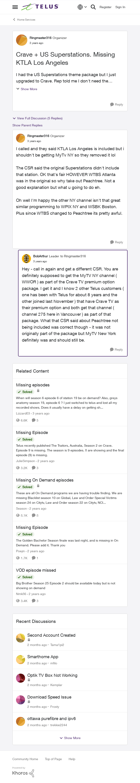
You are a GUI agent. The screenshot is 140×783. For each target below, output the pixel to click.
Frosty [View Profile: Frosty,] (54, 706)
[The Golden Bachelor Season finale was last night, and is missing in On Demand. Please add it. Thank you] (70, 542)
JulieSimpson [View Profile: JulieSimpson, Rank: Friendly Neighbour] (25, 461)
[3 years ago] (40, 413)
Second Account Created (51, 635)
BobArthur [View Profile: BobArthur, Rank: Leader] (40, 256)
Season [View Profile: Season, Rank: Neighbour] (21, 508)
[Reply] (116, 104)
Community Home (25, 759)
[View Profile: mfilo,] (20, 659)
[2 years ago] (45, 460)
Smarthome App (42, 656)
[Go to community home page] (40, 7)
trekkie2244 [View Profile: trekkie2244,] (58, 725)
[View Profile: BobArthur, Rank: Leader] (26, 258)
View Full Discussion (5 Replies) (37, 118)
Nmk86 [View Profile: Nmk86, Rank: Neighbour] (21, 594)
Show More (26, 89)
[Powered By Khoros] (70, 772)
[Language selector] (82, 7)
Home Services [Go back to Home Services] (23, 19)
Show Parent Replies (27, 125)
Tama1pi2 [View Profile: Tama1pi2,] (57, 644)
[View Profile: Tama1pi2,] (20, 638)
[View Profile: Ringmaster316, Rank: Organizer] (21, 40)
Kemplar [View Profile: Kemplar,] (56, 685)
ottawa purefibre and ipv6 (51, 718)
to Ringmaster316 (73, 256)
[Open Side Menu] (15, 7)
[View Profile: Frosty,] (20, 699)
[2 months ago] (37, 644)
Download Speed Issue (49, 696)
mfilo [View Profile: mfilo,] (53, 663)
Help (72, 759)
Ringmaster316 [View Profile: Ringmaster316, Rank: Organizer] (40, 38)
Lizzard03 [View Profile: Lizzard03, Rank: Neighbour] (23, 413)
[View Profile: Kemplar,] (20, 678)
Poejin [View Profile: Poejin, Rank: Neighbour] (20, 551)
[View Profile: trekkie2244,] (20, 721)
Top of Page (53, 759)
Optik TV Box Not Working (52, 675)
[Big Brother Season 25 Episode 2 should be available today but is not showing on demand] (70, 585)
